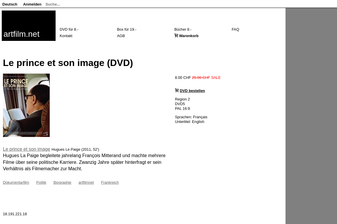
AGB (121, 36)
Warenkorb (188, 36)
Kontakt (66, 36)
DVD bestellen (192, 90)
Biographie (62, 182)
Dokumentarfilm (16, 182)
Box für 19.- (126, 29)
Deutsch (9, 4)
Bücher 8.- (183, 29)
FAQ (235, 29)
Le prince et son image (26, 149)
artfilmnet (86, 182)
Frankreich (109, 182)
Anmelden (32, 4)
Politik (41, 182)
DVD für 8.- (69, 29)
